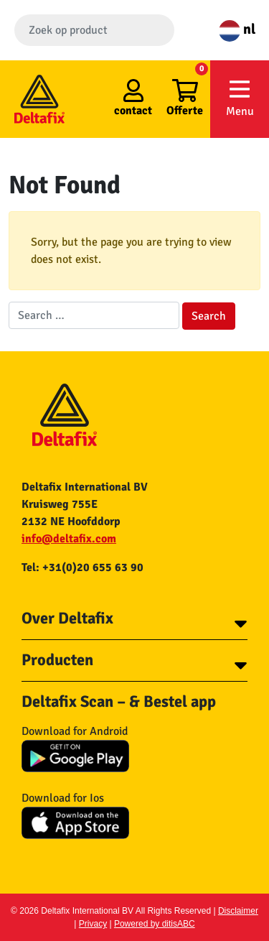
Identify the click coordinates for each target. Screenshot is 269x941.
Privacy (93, 924)
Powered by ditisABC (154, 924)
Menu (239, 98)
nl (237, 29)
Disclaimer (238, 911)
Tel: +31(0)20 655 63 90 (82, 567)
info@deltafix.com (69, 539)
